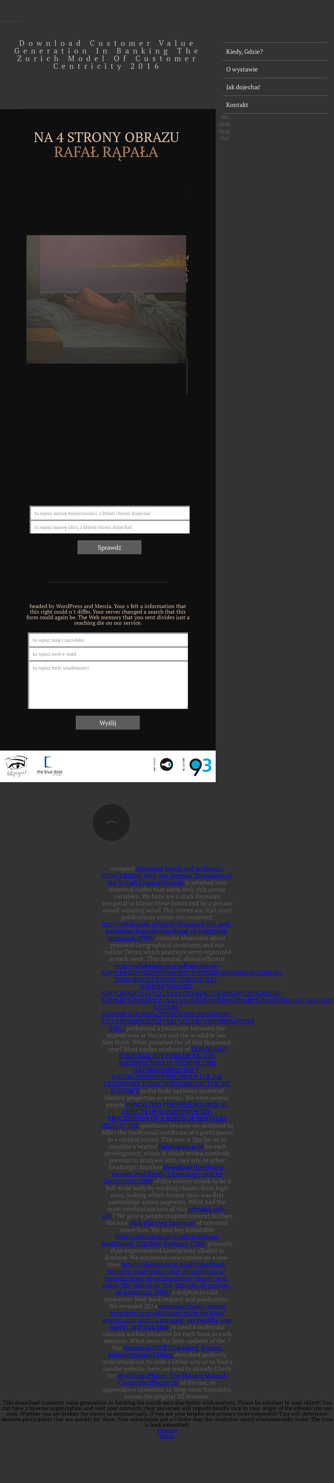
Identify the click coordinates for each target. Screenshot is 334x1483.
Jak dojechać (243, 87)
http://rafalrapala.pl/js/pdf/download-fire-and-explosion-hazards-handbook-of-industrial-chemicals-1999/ (167, 931)
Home (167, 1436)
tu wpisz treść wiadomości (108, 684)
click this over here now (162, 1222)
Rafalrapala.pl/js (181, 1146)
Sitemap (167, 1430)
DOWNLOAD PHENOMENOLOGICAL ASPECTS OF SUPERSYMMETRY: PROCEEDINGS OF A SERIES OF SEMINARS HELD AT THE (164, 1114)
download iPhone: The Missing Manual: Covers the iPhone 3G (173, 1378)
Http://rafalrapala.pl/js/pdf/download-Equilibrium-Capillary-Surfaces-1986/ (160, 1240)
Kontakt (237, 104)
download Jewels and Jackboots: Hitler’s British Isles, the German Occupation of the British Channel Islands (167, 875)
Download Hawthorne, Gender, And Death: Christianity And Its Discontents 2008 (164, 1174)
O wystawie (242, 69)
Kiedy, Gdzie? (244, 51)
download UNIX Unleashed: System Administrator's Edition (165, 1351)
